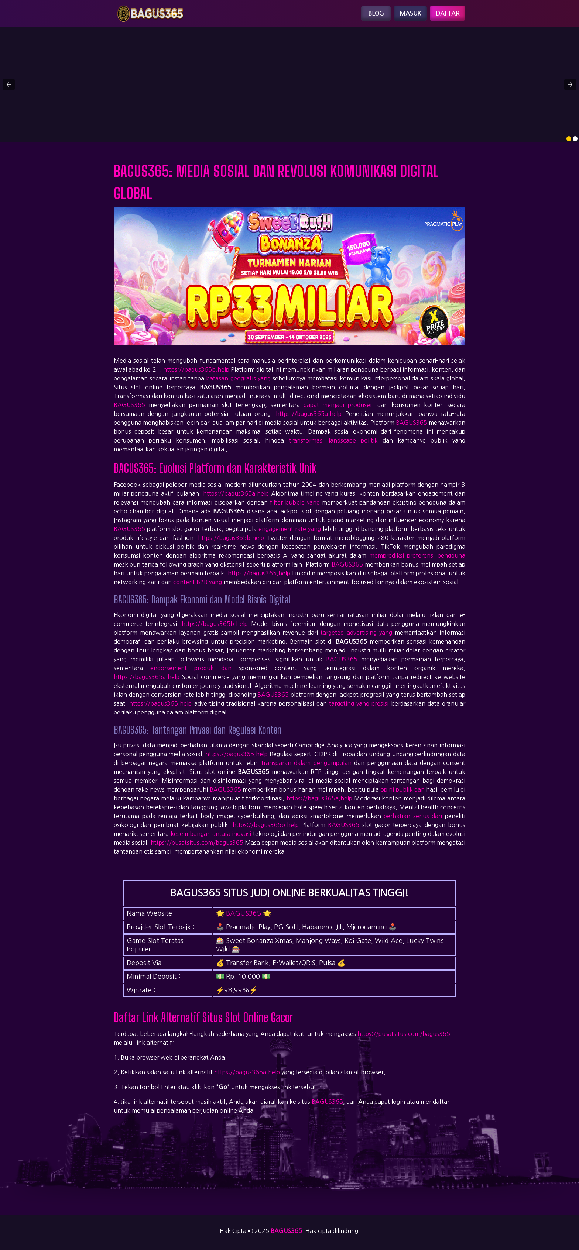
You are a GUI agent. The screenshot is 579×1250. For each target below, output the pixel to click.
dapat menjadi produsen (339, 405)
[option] (568, 138)
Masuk (410, 13)
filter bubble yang (295, 502)
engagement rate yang (289, 529)
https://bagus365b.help (196, 369)
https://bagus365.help (259, 573)
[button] (9, 84)
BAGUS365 (129, 405)
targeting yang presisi (359, 703)
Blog (376, 13)
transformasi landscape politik (333, 440)
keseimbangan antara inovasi (211, 834)
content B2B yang (197, 582)
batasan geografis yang (238, 378)
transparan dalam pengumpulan (306, 763)
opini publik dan (402, 789)
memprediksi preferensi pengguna (417, 555)
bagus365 (286, 1231)
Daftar (447, 13)
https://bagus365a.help (309, 414)
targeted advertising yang (356, 633)
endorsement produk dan (191, 668)
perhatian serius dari (413, 816)
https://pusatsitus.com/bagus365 (197, 843)
